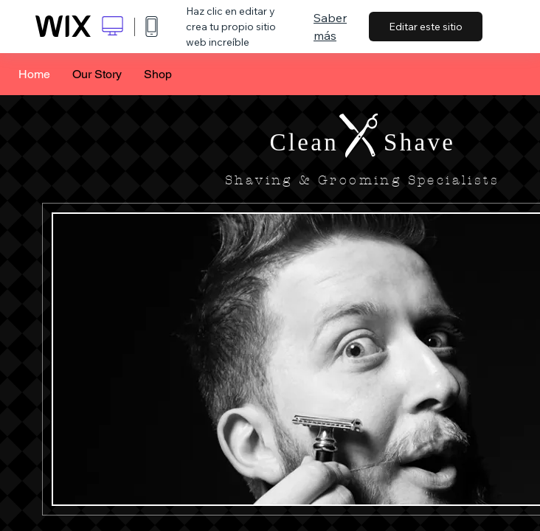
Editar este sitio (426, 26)
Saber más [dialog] (330, 26)
